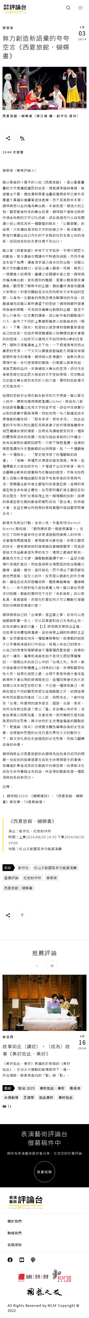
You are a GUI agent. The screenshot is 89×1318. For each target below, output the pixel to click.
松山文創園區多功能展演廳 (55, 867)
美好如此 (66, 1097)
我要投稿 (44, 1171)
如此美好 (46, 1097)
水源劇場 (11, 1097)
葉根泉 (8, 28)
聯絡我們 (15, 1232)
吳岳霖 (8, 1037)
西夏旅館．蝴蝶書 (18, 887)
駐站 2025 (26, 1088)
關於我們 (15, 1221)
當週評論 (11, 877)
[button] (37, 965)
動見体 (75, 1088)
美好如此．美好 (52, 1088)
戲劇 (7, 867)
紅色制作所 (32, 877)
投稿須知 (15, 1244)
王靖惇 (29, 1097)
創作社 (23, 867)
